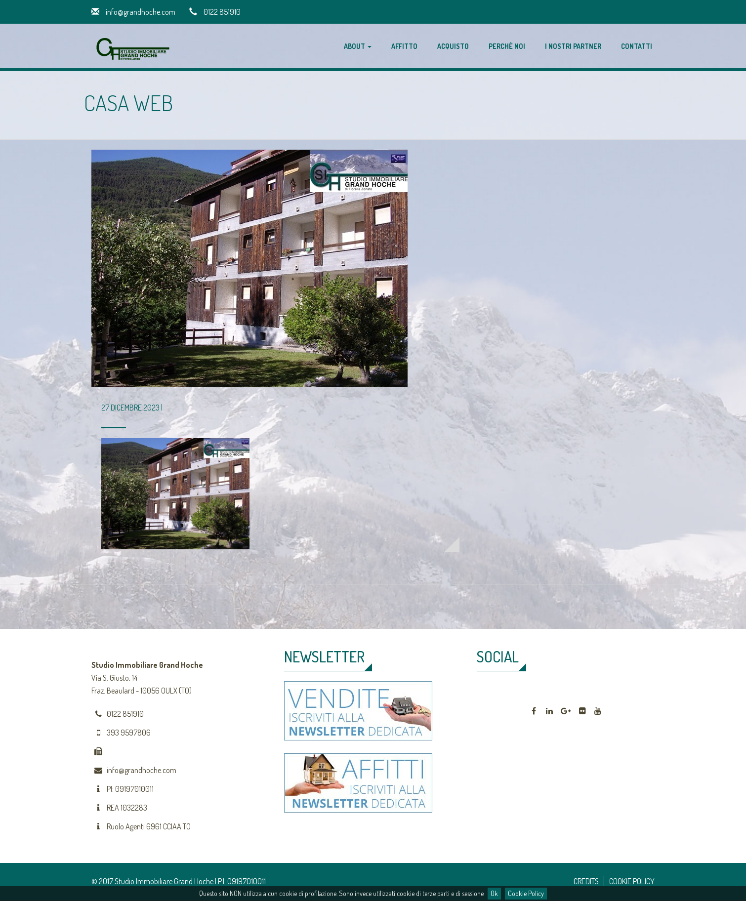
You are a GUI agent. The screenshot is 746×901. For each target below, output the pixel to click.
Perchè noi (507, 46)
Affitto (404, 46)
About (358, 46)
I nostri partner (573, 46)
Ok (494, 893)
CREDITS (586, 881)
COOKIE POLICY (632, 881)
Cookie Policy (526, 893)
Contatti (636, 46)
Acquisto (453, 46)
